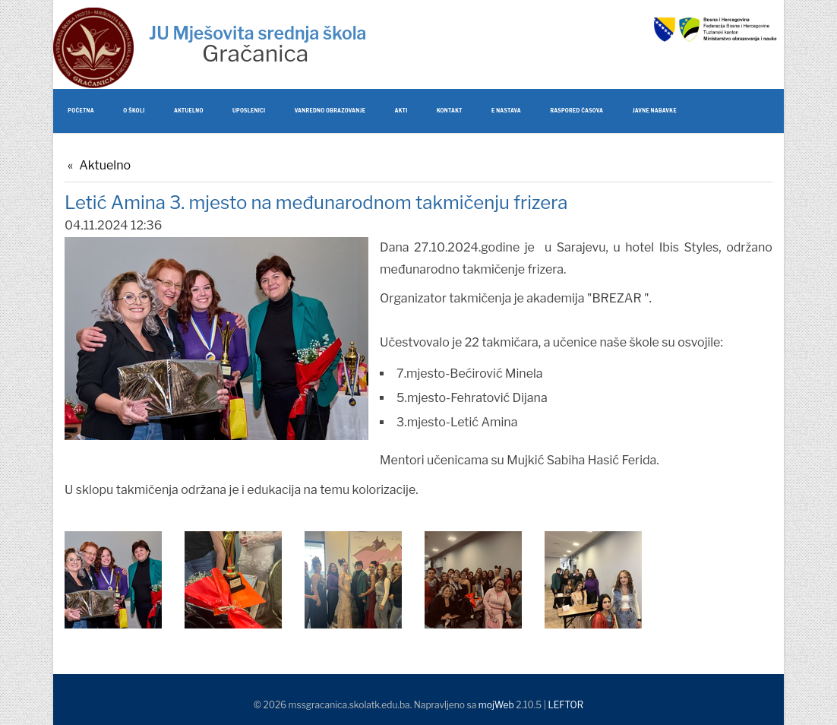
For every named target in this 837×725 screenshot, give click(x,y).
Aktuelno (105, 165)
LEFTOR (565, 705)
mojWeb (496, 705)
